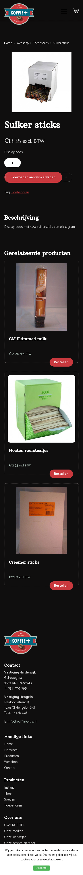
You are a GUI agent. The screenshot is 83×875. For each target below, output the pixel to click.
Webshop (23, 43)
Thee (8, 793)
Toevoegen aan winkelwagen (33, 177)
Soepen (9, 799)
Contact (9, 768)
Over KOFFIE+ (14, 825)
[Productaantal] (12, 162)
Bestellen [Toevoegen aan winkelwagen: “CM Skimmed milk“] (61, 362)
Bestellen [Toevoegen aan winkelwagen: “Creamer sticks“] (61, 585)
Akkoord (41, 868)
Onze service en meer (19, 843)
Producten (11, 756)
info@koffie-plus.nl (22, 721)
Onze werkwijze (15, 837)
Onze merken (13, 831)
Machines (10, 750)
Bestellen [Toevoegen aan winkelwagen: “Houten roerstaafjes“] (61, 474)
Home (8, 43)
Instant (9, 787)
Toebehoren (41, 43)
